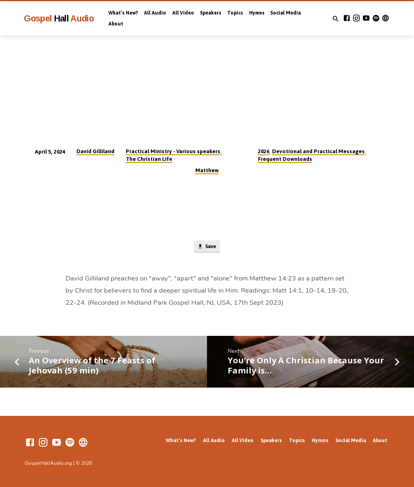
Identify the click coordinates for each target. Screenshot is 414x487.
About (115, 24)
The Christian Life (149, 159)
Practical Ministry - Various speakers (173, 151)
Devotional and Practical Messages (318, 151)
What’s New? (123, 13)
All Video (183, 13)
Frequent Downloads (285, 159)
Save (206, 247)
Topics (235, 13)
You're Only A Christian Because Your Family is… (306, 366)
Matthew (207, 170)
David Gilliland (95, 151)
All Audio (155, 13)
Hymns (256, 13)
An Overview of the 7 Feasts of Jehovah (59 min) (92, 366)
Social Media (285, 13)
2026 (263, 151)
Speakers (210, 13)
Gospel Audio (59, 18)
